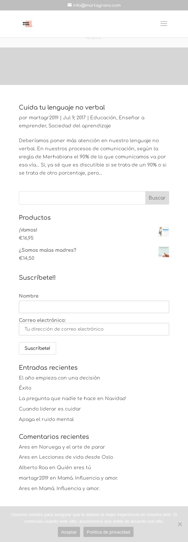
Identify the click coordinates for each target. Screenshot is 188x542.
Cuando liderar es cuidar (50, 409)
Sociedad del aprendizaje (79, 125)
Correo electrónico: (94, 326)
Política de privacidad (108, 532)
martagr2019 (44, 117)
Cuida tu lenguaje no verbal (62, 107)
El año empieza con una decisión (59, 378)
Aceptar (69, 532)
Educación (103, 117)
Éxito (25, 388)
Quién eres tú (74, 467)
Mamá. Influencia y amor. (88, 478)
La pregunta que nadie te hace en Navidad (72, 398)
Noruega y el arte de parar (72, 447)
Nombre (29, 296)
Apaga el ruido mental (46, 419)
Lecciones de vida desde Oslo (76, 457)
